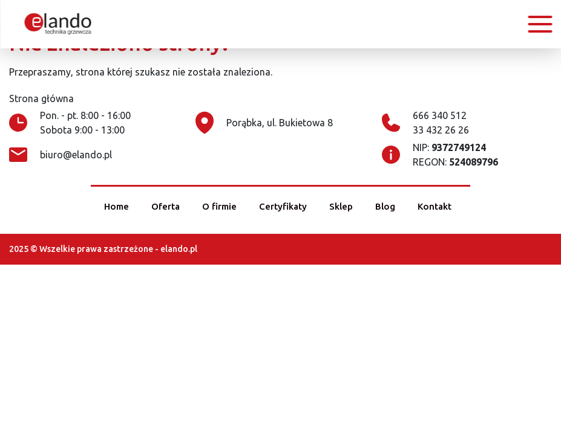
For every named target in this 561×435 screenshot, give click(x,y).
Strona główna (41, 98)
